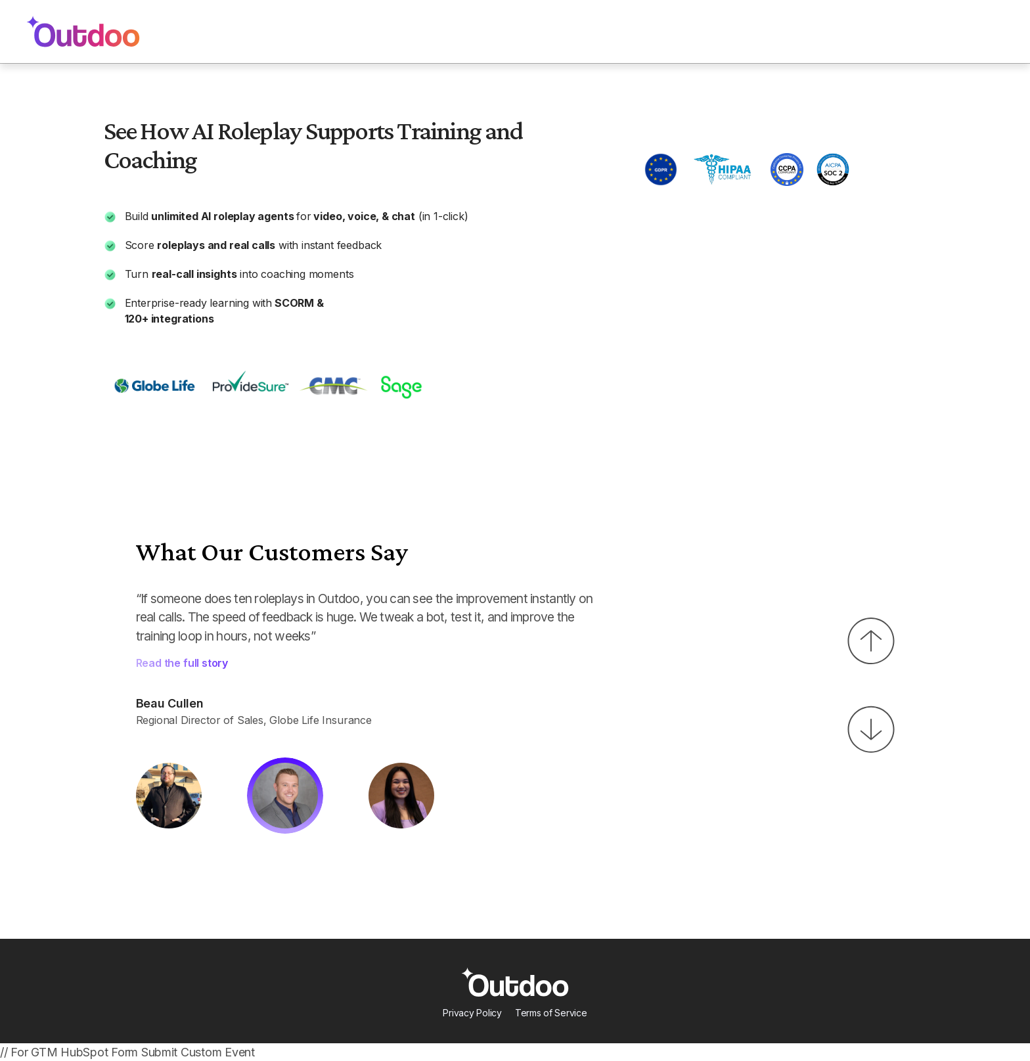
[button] (871, 641)
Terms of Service (551, 1012)
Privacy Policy (472, 1012)
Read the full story (182, 662)
